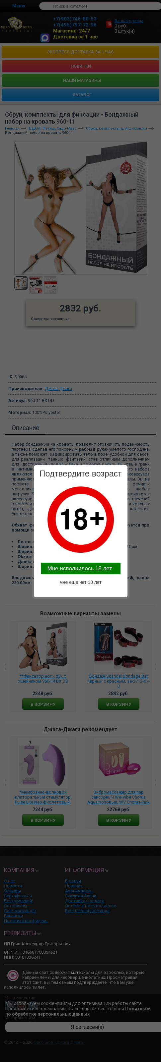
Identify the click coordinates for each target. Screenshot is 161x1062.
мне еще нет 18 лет (80, 582)
